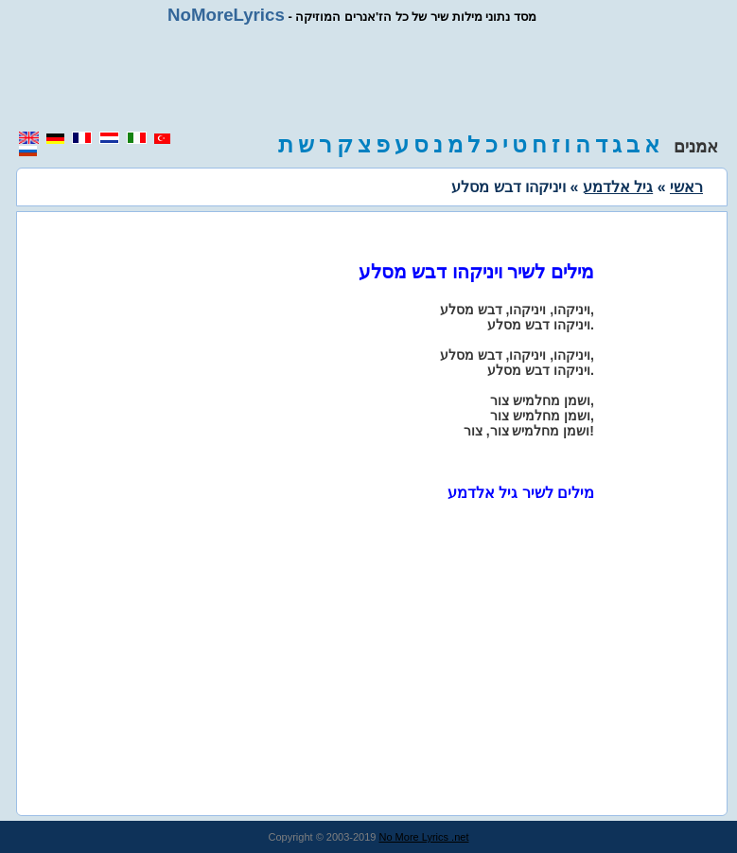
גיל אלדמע (618, 187)
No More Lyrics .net (424, 837)
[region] (369, 77)
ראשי (686, 187)
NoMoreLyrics (226, 15)
